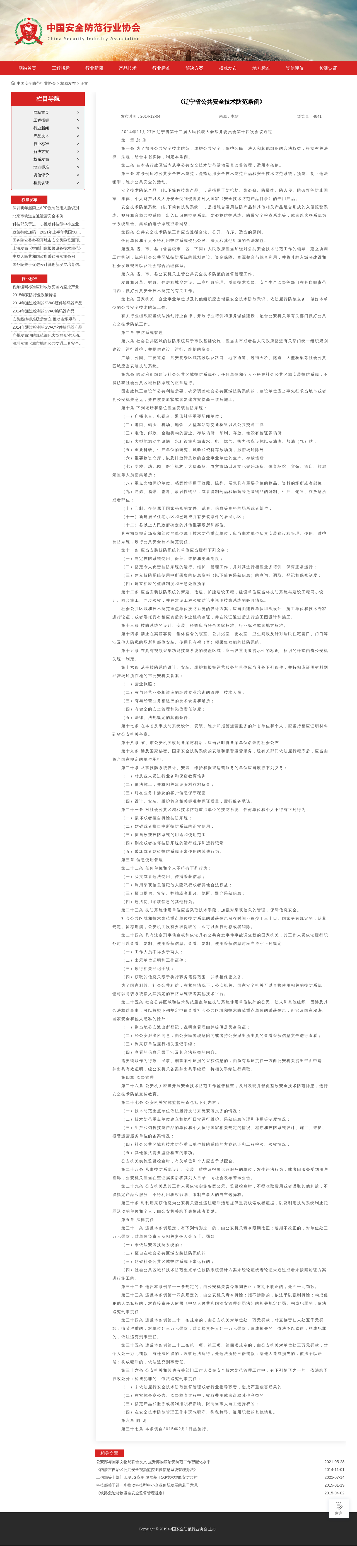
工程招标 (61, 68)
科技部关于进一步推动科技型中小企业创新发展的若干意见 (48, 224)
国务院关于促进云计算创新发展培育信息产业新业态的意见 (48, 264)
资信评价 (295, 68)
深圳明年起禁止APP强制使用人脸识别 (46, 208)
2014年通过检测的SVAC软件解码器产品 (47, 327)
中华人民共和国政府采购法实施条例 (44, 256)
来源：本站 (228, 116)
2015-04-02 (334, 1493)
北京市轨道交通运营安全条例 (38, 216)
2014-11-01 (334, 1469)
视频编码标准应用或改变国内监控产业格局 (48, 287)
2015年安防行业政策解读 (34, 295)
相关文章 (109, 1453)
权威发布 (228, 68)
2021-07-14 (334, 1477)
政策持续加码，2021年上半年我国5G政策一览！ (48, 232)
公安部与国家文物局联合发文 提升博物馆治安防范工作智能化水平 (153, 1462)
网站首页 (27, 68)
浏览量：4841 (309, 116)
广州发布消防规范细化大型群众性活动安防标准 (48, 335)
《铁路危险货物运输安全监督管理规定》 (131, 1493)
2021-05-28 (334, 1462)
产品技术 (128, 68)
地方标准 (261, 68)
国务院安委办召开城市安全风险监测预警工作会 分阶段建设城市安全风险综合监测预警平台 (48, 240)
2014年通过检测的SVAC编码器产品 (43, 311)
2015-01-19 (334, 1485)
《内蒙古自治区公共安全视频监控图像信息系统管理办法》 (147, 1469)
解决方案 (194, 68)
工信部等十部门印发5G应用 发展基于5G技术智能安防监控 (146, 1477)
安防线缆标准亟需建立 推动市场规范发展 (48, 319)
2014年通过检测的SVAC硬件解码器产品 (47, 303)
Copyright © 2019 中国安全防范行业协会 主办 (177, 1529)
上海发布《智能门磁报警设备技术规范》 (48, 248)
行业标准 (161, 68)
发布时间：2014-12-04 (140, 116)
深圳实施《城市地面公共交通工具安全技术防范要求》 (48, 343)
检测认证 (328, 68)
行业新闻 (94, 68)
